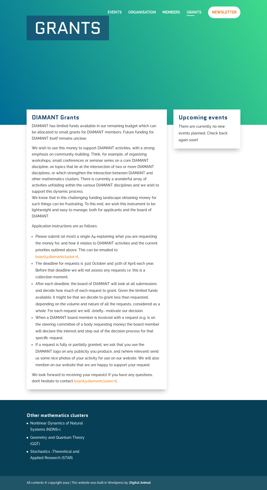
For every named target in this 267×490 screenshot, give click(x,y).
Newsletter (224, 12)
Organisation (142, 12)
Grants (194, 12)
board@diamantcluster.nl (56, 257)
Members (171, 12)
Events (115, 12)
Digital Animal (140, 483)
